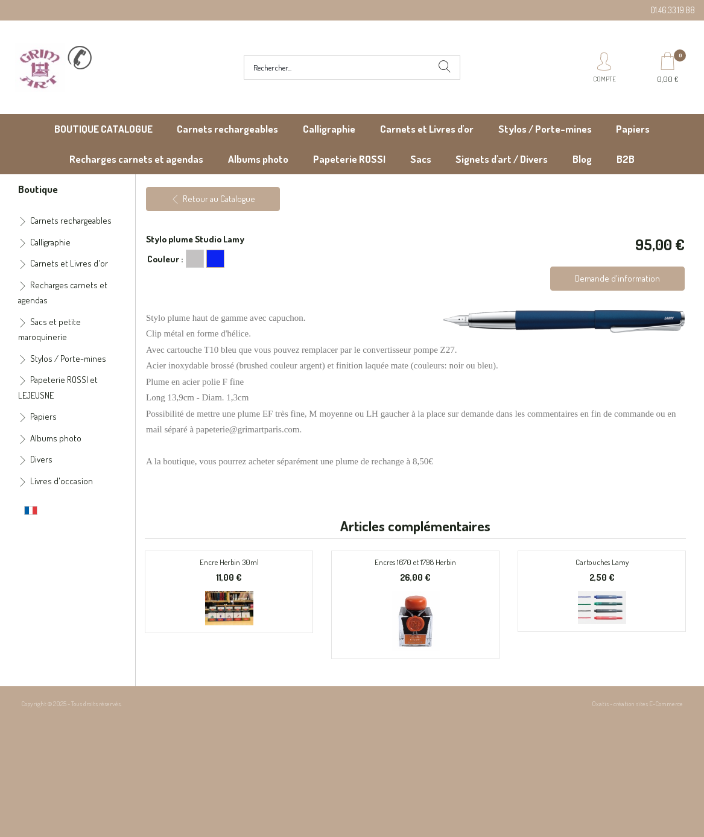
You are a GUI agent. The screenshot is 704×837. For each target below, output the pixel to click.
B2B (626, 159)
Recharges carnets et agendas (136, 159)
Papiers (633, 128)
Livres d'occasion (61, 481)
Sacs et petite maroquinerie (49, 329)
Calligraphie (329, 128)
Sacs (420, 159)
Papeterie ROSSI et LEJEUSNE (58, 387)
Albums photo (258, 159)
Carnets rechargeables (227, 128)
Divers (41, 459)
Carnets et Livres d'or (427, 128)
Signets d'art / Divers (501, 159)
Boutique (38, 188)
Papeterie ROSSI (349, 159)
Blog (582, 159)
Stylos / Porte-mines (545, 128)
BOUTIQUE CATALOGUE (103, 128)
